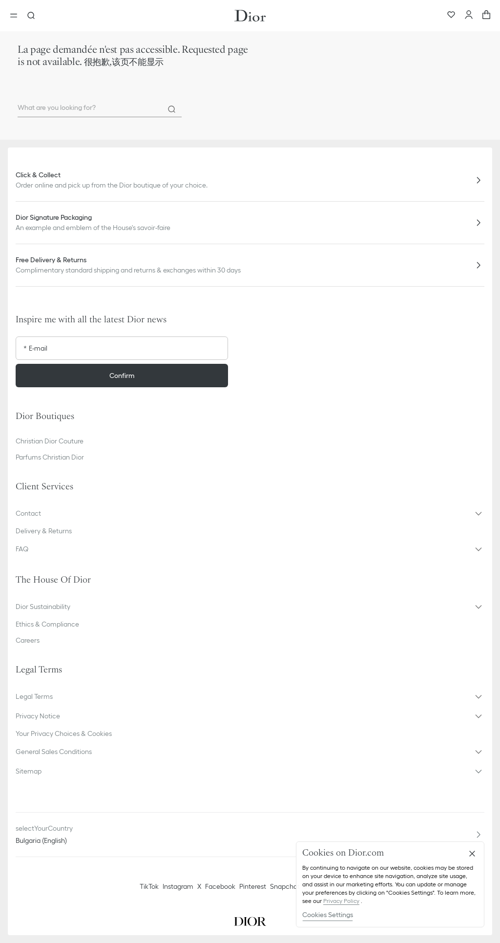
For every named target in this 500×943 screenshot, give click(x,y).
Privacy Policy (341, 901)
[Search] (172, 109)
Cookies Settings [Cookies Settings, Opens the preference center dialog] (327, 915)
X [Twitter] (199, 886)
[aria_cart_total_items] (486, 15)
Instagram (178, 886)
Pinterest (252, 886)
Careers (28, 640)
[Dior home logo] (250, 15)
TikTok (149, 886)
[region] (390, 884)
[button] (250, 513)
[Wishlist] (451, 15)
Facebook (220, 886)
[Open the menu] (16, 15)
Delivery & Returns (44, 531)
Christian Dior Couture (49, 441)
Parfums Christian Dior (50, 457)
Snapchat (285, 886)
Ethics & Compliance (47, 624)
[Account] (469, 15)
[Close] (472, 853)
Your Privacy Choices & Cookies (64, 733)
